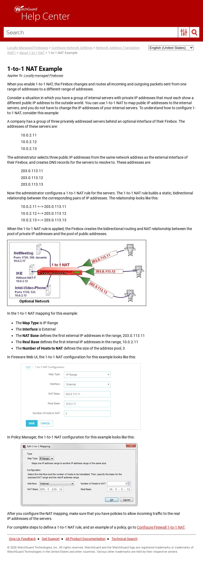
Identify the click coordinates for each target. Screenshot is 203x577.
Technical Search (124, 539)
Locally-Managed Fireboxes (27, 48)
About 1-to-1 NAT (32, 53)
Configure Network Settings (72, 48)
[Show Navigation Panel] (6, 13)
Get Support (50, 539)
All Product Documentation (85, 539)
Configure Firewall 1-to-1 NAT (161, 527)
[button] (184, 32)
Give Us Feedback (22, 539)
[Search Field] (102, 32)
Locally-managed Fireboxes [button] (43, 75)
